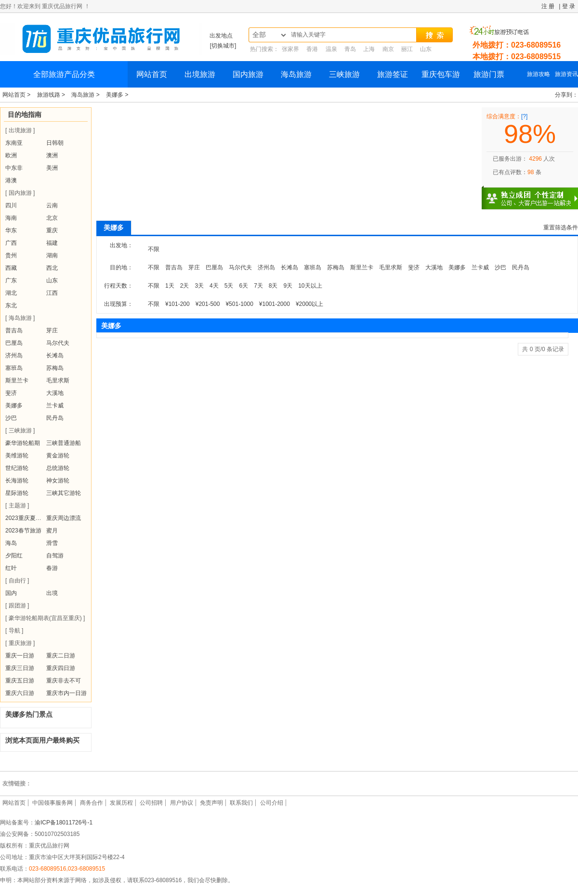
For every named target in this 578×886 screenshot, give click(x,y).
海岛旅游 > (86, 94)
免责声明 (211, 802)
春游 (52, 568)
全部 (259, 34)
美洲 (52, 168)
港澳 (11, 180)
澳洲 (52, 155)
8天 (273, 285)
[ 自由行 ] (17, 580)
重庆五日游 (19, 680)
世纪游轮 (16, 468)
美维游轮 (16, 455)
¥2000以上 (309, 304)
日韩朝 (55, 142)
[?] (524, 116)
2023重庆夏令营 (26, 518)
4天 (214, 285)
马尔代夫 (57, 343)
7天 (258, 285)
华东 (11, 230)
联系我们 (241, 802)
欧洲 (11, 155)
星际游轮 (16, 493)
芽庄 (52, 330)
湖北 (11, 293)
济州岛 (14, 355)
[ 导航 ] (14, 630)
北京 (52, 218)
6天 (243, 285)
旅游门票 (488, 74)
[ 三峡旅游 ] (20, 430)
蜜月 (52, 530)
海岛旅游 (296, 74)
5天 (229, 285)
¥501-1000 (239, 304)
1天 (169, 285)
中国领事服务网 (52, 802)
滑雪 (52, 543)
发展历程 (121, 802)
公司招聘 (151, 802)
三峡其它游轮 (63, 493)
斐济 (11, 393)
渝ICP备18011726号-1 (63, 822)
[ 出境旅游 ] (20, 130)
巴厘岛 (14, 343)
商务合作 (91, 802)
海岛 (11, 543)
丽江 (407, 49)
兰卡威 (55, 405)
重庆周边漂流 (63, 518)
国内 (11, 593)
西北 (52, 268)
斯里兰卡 (16, 380)
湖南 (52, 255)
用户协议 (181, 802)
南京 (388, 49)
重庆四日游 (60, 668)
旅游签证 (392, 74)
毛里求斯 (57, 380)
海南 (11, 218)
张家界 (290, 49)
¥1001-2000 (274, 304)
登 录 (568, 6)
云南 (52, 205)
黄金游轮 (57, 455)
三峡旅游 (344, 74)
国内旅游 (248, 74)
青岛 (350, 49)
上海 (369, 49)
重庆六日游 (19, 693)
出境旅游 (199, 74)
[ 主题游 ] (17, 505)
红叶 (11, 568)
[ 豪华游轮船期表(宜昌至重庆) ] (45, 618)
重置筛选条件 (560, 227)
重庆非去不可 (63, 680)
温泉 (331, 49)
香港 (312, 49)
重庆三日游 (19, 668)
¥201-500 (208, 304)
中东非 (14, 168)
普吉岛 (14, 330)
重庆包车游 (440, 74)
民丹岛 (55, 418)
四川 (11, 205)
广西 (11, 243)
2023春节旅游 (23, 530)
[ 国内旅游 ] (20, 193)
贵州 (11, 255)
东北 (11, 305)
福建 (52, 243)
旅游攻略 (538, 74)
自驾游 (55, 555)
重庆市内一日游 (66, 693)
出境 (52, 593)
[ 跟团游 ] (17, 605)
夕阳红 (14, 555)
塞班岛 (14, 368)
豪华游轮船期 (22, 443)
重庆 (52, 230)
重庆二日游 (60, 655)
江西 (52, 293)
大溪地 (55, 393)
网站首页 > (17, 94)
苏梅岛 (55, 368)
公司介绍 (271, 802)
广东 (11, 280)
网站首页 (151, 74)
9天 (288, 285)
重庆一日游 (19, 655)
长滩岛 (55, 355)
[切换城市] (223, 45)
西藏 (11, 268)
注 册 (547, 6)
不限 (153, 249)
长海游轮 (16, 480)
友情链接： (16, 783)
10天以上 (310, 285)
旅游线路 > (52, 94)
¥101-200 (177, 304)
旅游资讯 (566, 74)
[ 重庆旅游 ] (20, 643)
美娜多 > (117, 94)
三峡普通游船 (63, 443)
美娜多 (14, 405)
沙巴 (11, 418)
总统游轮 (57, 468)
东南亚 (14, 142)
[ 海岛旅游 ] (20, 318)
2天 (184, 285)
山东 (426, 49)
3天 (199, 285)
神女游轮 (57, 480)
